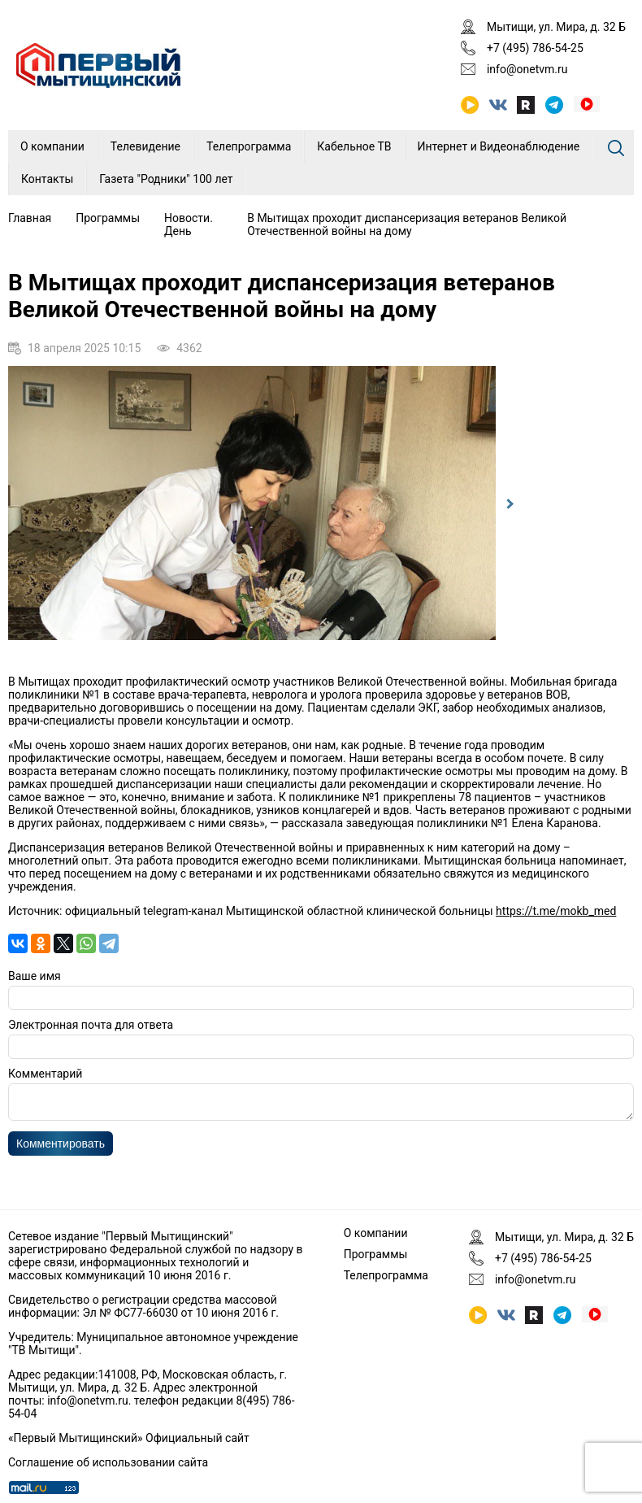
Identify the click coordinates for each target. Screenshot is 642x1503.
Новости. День (188, 224)
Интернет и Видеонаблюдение (499, 146)
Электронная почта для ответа (90, 1024)
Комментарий (45, 1073)
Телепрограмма (248, 146)
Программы (108, 217)
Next (508, 504)
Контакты (47, 178)
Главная (29, 217)
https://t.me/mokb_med (556, 910)
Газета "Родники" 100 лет (165, 178)
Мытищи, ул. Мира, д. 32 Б (556, 26)
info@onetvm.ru (527, 69)
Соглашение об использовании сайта (108, 1462)
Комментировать (60, 1148)
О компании (52, 146)
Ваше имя (34, 975)
